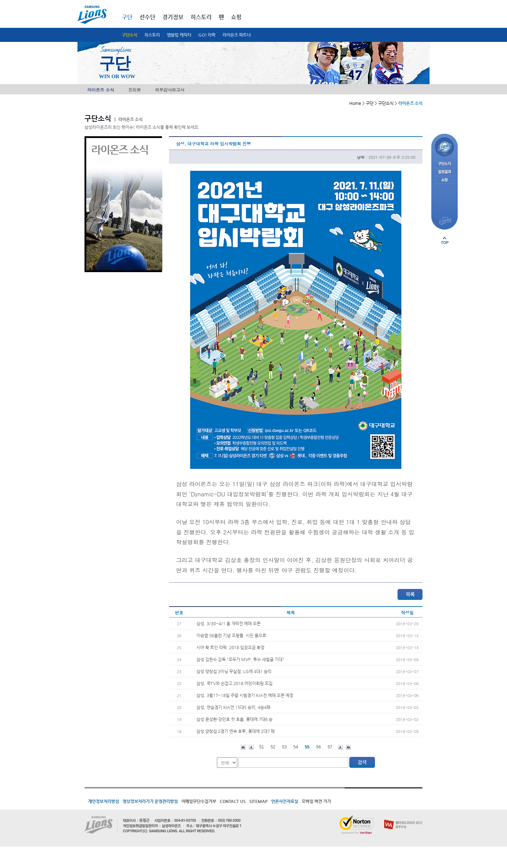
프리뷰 (134, 90)
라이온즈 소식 (100, 90)
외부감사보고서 (169, 90)
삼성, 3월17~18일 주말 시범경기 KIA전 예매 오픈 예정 (244, 695)
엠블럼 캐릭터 (179, 34)
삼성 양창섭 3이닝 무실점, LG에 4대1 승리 (233, 671)
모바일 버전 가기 (316, 801)
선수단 (147, 17)
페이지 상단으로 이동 (445, 240)
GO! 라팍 (206, 34)
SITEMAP (258, 801)
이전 (251, 747)
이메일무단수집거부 (198, 801)
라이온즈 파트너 (237, 34)
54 (295, 747)
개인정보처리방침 (103, 801)
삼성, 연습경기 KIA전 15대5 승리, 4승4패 (233, 707)
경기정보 (172, 17)
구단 (127, 17)
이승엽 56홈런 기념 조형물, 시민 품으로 (231, 635)
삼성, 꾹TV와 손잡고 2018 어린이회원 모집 (234, 683)
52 (273, 747)
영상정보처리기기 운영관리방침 (150, 801)
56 (318, 747)
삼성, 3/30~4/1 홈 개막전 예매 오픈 (228, 623)
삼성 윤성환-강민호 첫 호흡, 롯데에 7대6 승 (234, 719)
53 (284, 747)
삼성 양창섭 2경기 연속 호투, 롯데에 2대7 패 (235, 731)
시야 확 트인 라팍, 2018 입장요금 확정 (230, 647)
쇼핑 (236, 17)
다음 (340, 747)
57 (329, 747)
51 (261, 747)
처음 (243, 747)
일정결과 (444, 172)
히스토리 (152, 34)
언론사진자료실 (284, 801)
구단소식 (129, 34)
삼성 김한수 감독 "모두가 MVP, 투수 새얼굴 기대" (240, 659)
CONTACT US (233, 801)
